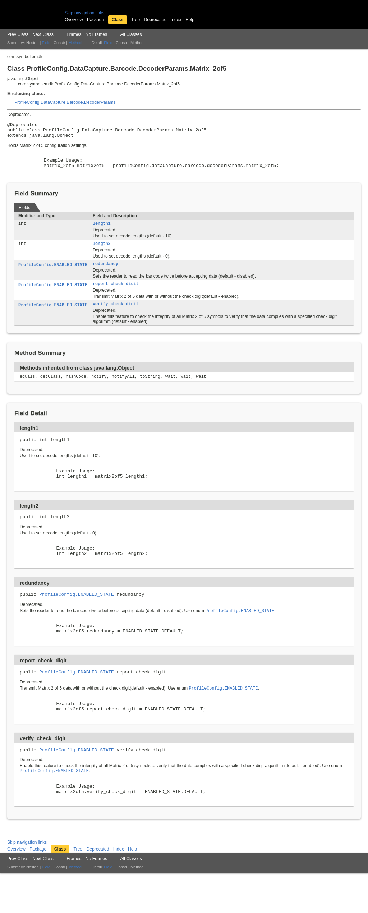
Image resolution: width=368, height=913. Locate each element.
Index (176, 19)
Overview (74, 19)
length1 (102, 232)
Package (95, 19)
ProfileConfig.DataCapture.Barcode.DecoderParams (65, 102)
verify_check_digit (116, 315)
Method (74, 43)
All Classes (131, 34)
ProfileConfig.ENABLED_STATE (52, 274)
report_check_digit (116, 294)
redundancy (105, 273)
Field (46, 43)
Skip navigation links (84, 12)
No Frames (96, 34)
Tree (135, 19)
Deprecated (155, 19)
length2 (102, 252)
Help (189, 19)
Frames (73, 34)
